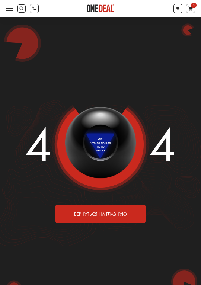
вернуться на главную (100, 214)
